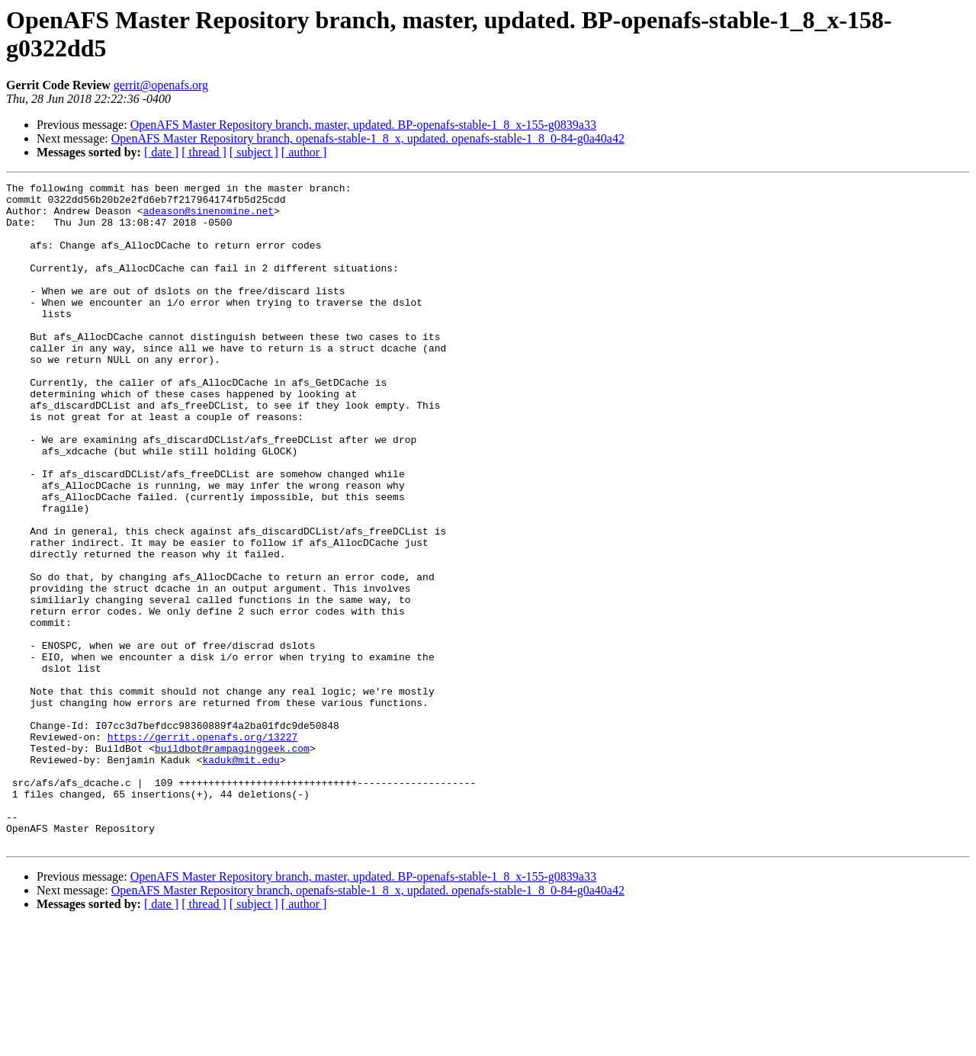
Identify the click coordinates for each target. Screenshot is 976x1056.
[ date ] (161, 152)
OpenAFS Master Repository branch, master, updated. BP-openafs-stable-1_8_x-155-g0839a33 (363, 124)
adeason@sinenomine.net (208, 217)
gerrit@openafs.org (161, 85)
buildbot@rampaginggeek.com (232, 862)
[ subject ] (254, 152)
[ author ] (304, 152)
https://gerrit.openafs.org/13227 (203, 848)
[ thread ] (203, 152)
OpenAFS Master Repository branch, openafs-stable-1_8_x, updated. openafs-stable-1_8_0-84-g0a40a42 (367, 138)
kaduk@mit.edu (240, 876)
